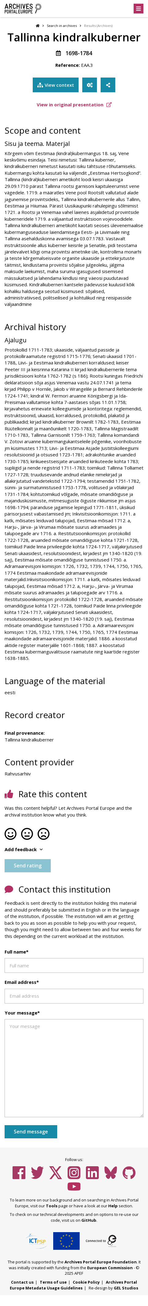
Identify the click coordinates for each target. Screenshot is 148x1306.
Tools (51, 1206)
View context (55, 85)
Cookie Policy (86, 1282)
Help (113, 1206)
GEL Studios (126, 1288)
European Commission (110, 1267)
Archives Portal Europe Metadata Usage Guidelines (73, 1285)
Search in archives (62, 25)
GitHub (88, 1220)
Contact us (22, 1282)
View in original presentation (74, 104)
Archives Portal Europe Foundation (101, 1262)
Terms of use (53, 1282)
